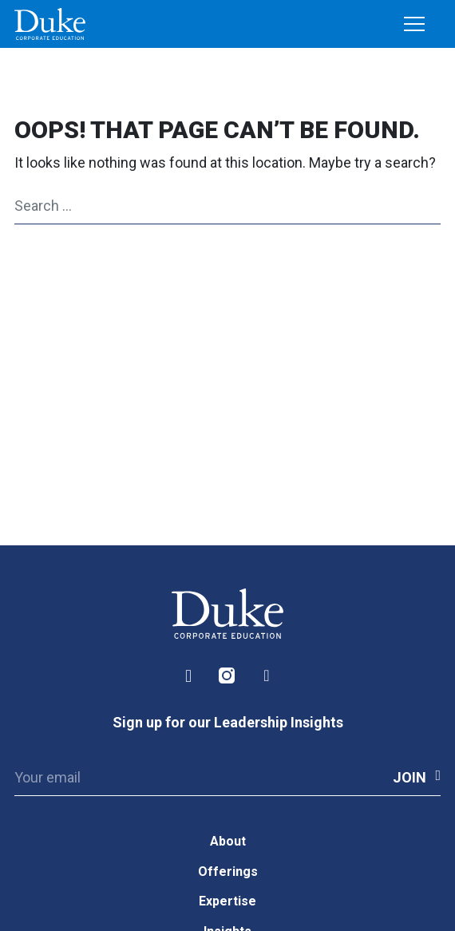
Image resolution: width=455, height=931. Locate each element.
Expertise (227, 901)
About (228, 841)
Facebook (266, 675)
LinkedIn (188, 675)
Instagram (227, 675)
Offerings (228, 871)
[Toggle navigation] (414, 25)
